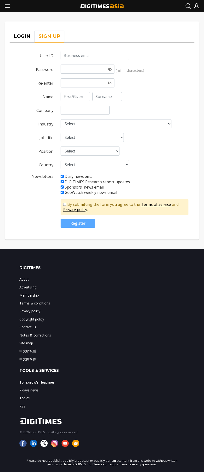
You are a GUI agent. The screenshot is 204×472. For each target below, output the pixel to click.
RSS (22, 406)
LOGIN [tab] (22, 36)
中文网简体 (27, 359)
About (24, 279)
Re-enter (45, 83)
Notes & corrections (35, 335)
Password (44, 69)
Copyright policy (31, 319)
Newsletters (42, 176)
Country (46, 165)
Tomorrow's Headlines (37, 382)
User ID (46, 55)
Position (46, 151)
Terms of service (156, 204)
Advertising (27, 287)
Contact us (27, 327)
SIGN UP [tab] (49, 36)
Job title (46, 137)
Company (44, 110)
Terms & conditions (34, 303)
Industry (45, 124)
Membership (29, 295)
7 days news (29, 390)
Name (48, 96)
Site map (26, 343)
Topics (24, 398)
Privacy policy (75, 209)
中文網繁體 (27, 351)
